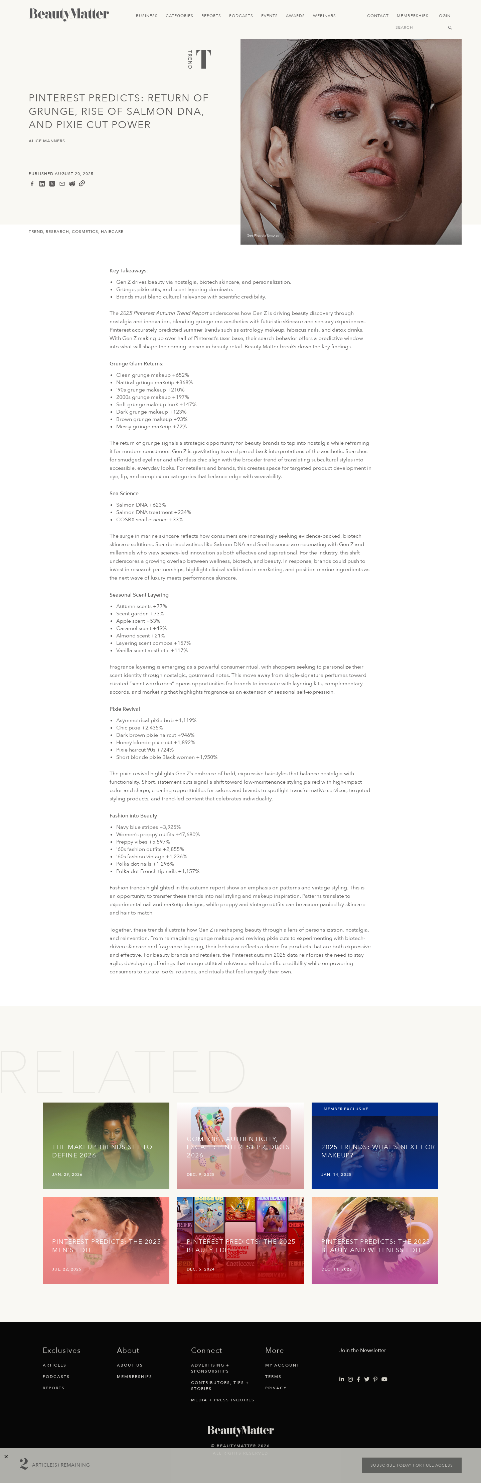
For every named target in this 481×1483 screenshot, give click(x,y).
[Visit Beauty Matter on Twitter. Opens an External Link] (366, 1379)
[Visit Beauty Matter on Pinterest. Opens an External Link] (375, 1379)
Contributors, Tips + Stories (220, 1385)
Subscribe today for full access (411, 1465)
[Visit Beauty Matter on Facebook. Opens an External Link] (358, 1379)
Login (444, 15)
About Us (130, 1365)
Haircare (112, 231)
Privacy (276, 1388)
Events (269, 15)
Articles (54, 1365)
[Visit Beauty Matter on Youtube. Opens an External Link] (384, 1379)
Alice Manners (47, 141)
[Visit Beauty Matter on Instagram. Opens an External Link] (350, 1379)
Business (147, 15)
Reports (211, 15)
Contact (378, 15)
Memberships (413, 15)
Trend (36, 231)
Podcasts (241, 15)
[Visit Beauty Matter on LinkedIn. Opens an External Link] (341, 1379)
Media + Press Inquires (223, 1400)
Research (57, 231)
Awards (295, 15)
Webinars (324, 15)
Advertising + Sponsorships (210, 1368)
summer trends (202, 330)
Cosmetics (85, 231)
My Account (282, 1365)
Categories (179, 15)
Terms (273, 1376)
